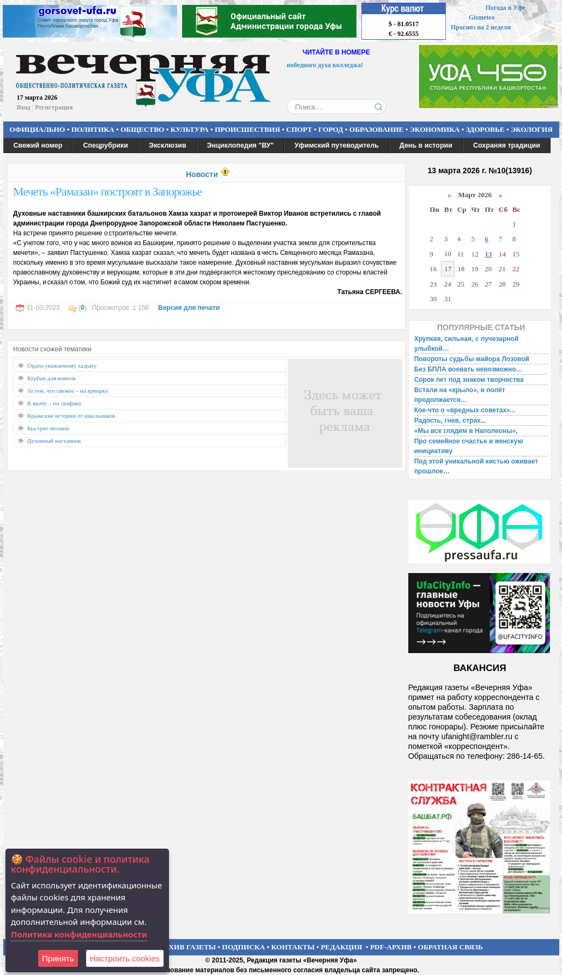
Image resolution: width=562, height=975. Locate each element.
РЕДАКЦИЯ (341, 947)
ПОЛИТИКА (92, 129)
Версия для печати (189, 308)
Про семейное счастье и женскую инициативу (468, 446)
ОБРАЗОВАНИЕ (376, 129)
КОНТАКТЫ (293, 947)
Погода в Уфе (505, 7)
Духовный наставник (54, 440)
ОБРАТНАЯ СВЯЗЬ (450, 947)
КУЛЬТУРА (190, 129)
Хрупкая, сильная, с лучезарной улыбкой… (466, 343)
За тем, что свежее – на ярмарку (67, 390)
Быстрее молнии (48, 428)
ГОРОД (330, 129)
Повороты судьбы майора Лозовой (471, 359)
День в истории (426, 145)
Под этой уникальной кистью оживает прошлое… (476, 466)
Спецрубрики (105, 145)
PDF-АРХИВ (391, 947)
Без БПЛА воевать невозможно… (468, 369)
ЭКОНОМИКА (435, 129)
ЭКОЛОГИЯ (532, 129)
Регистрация (53, 107)
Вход (24, 107)
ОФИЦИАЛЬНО (37, 129)
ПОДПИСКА (243, 947)
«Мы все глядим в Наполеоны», (466, 431)
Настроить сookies (125, 958)
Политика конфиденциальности (79, 934)
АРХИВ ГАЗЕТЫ (187, 947)
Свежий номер (38, 145)
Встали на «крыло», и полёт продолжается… (459, 395)
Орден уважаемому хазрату (62, 365)
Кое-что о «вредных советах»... (465, 410)
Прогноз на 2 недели (481, 27)
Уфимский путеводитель (336, 145)
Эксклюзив (167, 145)
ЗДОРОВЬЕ (485, 129)
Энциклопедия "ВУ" (240, 145)
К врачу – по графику (54, 403)
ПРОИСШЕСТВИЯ (247, 129)
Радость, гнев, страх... (450, 420)
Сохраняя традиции (506, 145)
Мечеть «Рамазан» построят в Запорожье (107, 191)
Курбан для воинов (51, 378)
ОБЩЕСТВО (142, 129)
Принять (58, 958)
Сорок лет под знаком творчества (469, 379)
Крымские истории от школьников (71, 415)
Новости (202, 174)
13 (488, 254)
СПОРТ (299, 129)
